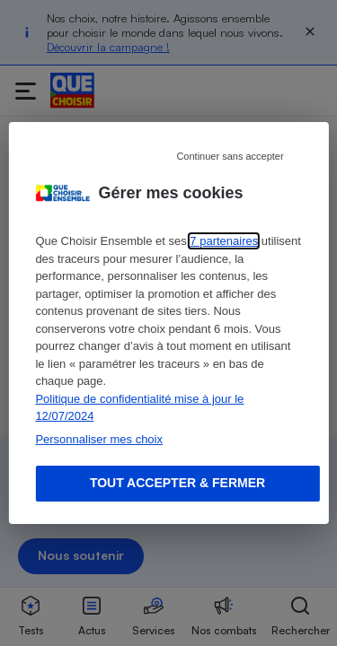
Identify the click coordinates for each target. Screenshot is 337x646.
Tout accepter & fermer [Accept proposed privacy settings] (177, 483)
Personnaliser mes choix (99, 439)
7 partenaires (224, 241)
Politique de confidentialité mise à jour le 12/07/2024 (139, 407)
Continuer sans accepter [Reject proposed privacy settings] (229, 156)
